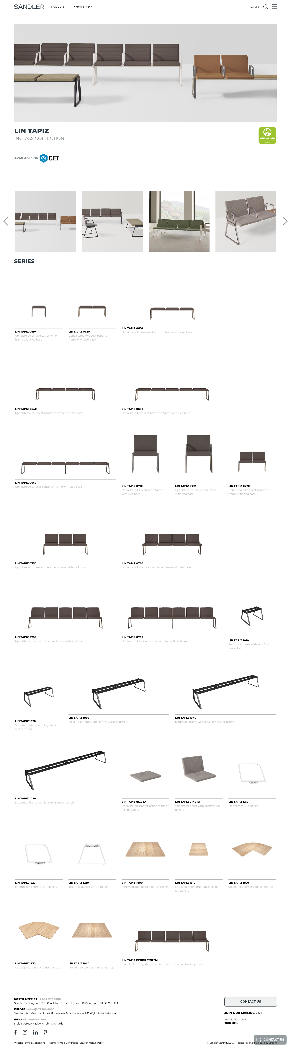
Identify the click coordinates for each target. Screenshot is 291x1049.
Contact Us (270, 1040)
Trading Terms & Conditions (62, 1042)
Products (58, 6)
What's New (83, 6)
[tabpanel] (145, 73)
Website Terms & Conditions (29, 1042)
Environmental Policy (92, 1042)
